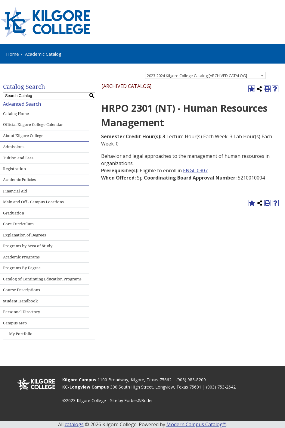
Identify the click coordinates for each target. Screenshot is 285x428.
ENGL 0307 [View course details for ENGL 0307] (195, 170)
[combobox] (205, 75)
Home (12, 54)
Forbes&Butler (138, 400)
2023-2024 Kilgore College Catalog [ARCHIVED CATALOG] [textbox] (197, 75)
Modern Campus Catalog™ (196, 424)
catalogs (74, 424)
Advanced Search (22, 104)
